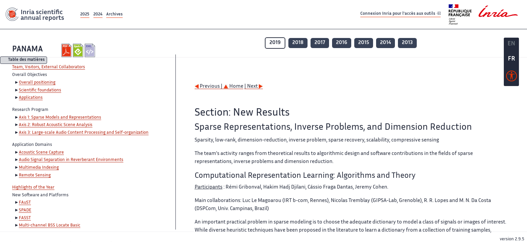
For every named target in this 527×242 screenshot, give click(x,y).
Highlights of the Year (33, 188)
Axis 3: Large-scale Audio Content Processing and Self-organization (84, 133)
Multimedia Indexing (39, 168)
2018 (297, 43)
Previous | (209, 86)
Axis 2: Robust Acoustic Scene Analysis (55, 125)
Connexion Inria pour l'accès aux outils (400, 14)
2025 (84, 14)
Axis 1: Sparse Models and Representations (60, 118)
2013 (407, 43)
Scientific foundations (40, 90)
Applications (31, 98)
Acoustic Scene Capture (41, 153)
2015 (363, 43)
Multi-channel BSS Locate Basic (49, 226)
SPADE (25, 210)
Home (233, 86)
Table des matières (26, 60)
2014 (385, 43)
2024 (98, 14)
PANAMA (27, 49)
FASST (25, 218)
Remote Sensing (35, 175)
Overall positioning (37, 83)
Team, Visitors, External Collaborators (48, 67)
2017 (320, 43)
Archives (114, 14)
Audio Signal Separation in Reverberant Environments (71, 160)
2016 (341, 43)
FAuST (25, 203)
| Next (253, 86)
